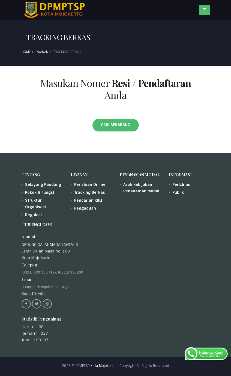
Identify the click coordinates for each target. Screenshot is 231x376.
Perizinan (181, 184)
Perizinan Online (90, 184)
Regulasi (33, 214)
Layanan (41, 52)
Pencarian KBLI (88, 200)
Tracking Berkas (89, 192)
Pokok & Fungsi (39, 192)
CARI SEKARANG (115, 124)
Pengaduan (85, 208)
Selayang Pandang (43, 184)
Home (26, 52)
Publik (178, 192)
